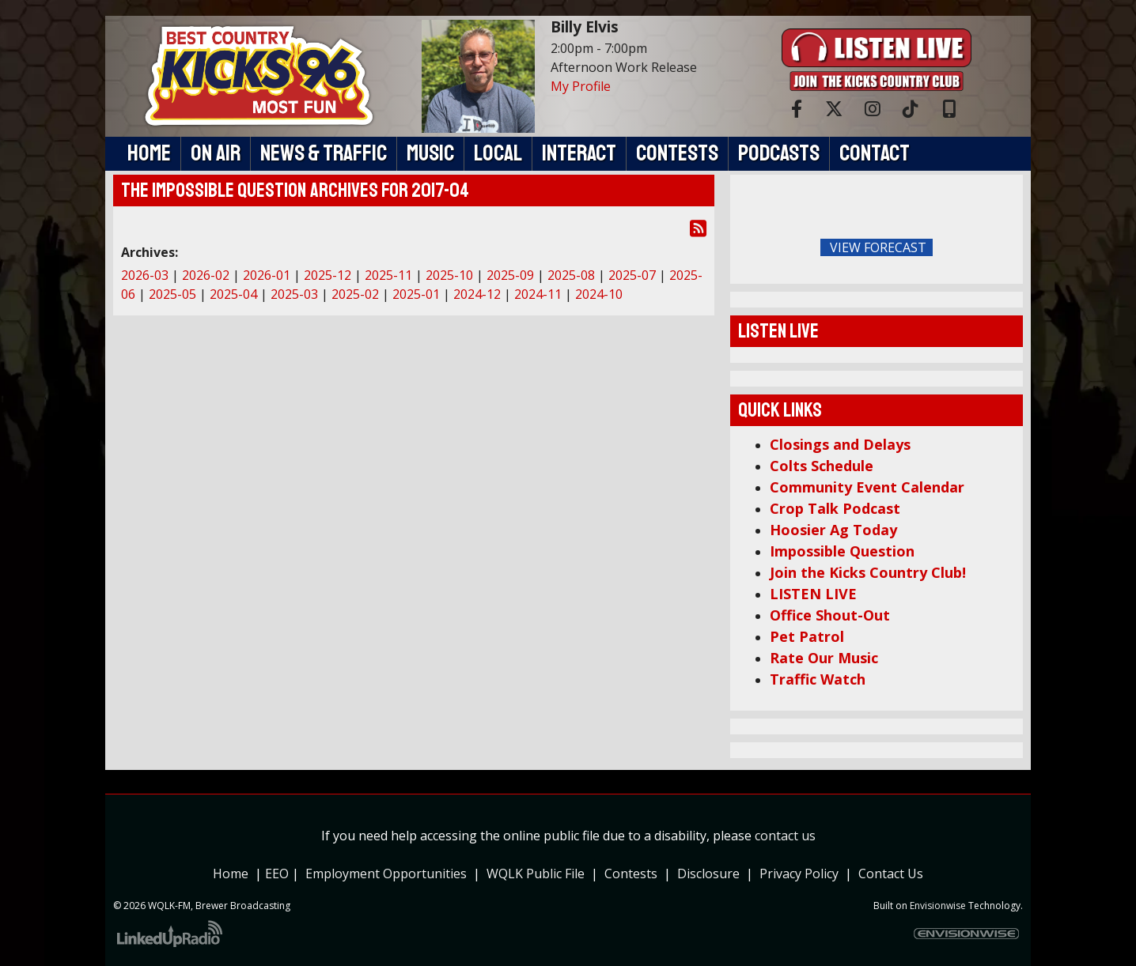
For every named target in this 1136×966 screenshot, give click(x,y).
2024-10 (599, 294)
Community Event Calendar (867, 486)
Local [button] (498, 153)
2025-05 (172, 294)
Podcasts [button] (779, 153)
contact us (785, 835)
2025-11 (388, 275)
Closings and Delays (840, 444)
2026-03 (145, 275)
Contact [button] (874, 153)
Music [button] (430, 153)
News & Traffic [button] (323, 153)
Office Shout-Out (830, 615)
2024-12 (477, 294)
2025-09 (510, 275)
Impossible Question (842, 550)
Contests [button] (677, 153)
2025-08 (571, 275)
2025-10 (449, 275)
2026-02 (205, 275)
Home (230, 873)
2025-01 (416, 294)
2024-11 (538, 294)
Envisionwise (938, 905)
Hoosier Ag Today (833, 529)
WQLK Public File (536, 873)
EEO (277, 873)
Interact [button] (579, 153)
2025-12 (327, 275)
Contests (630, 873)
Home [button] (149, 153)
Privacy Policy (802, 873)
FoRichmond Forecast (987, 248)
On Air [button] (215, 153)
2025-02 (355, 294)
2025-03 (294, 294)
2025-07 (632, 275)
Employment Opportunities (386, 873)
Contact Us (890, 873)
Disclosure (708, 873)
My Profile (581, 86)
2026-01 (266, 275)
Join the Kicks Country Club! (868, 572)
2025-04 (233, 294)
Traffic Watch (817, 679)
